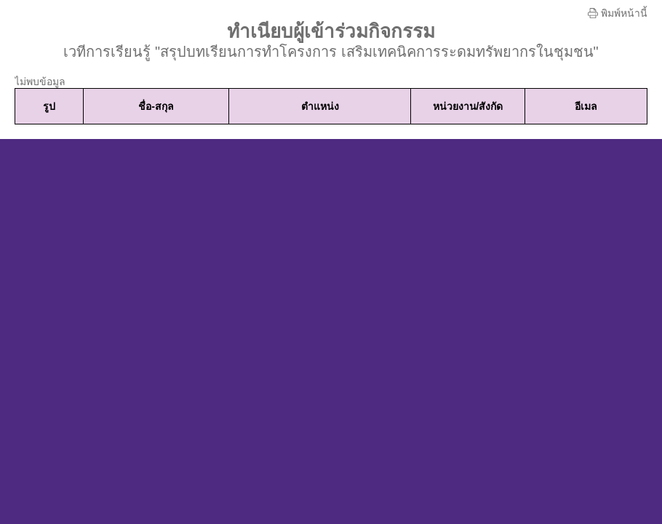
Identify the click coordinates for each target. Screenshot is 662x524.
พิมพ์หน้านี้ (617, 13)
